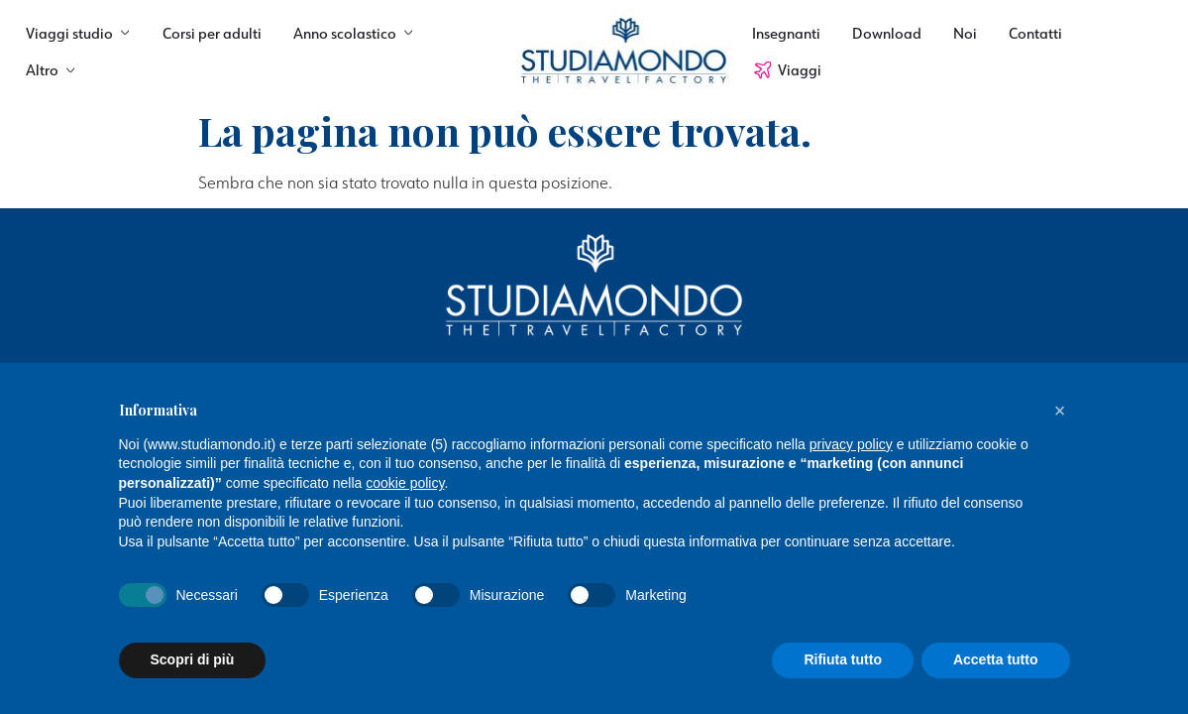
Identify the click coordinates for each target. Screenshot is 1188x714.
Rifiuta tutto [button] (843, 659)
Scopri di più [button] (193, 659)
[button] (1060, 410)
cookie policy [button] (405, 483)
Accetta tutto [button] (995, 659)
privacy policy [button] (851, 444)
